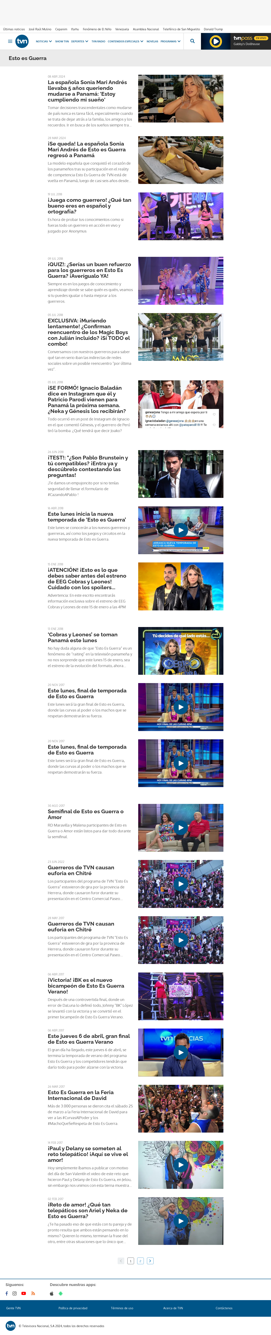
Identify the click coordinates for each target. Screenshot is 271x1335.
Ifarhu (75, 29)
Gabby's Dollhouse (247, 44)
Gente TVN (13, 1308)
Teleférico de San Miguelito (181, 29)
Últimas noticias (14, 29)
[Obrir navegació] (10, 41)
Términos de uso (122, 1308)
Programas (171, 41)
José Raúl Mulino (40, 29)
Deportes (80, 41)
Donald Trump (213, 29)
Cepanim (61, 29)
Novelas (152, 41)
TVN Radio (98, 41)
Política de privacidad (73, 1308)
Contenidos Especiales (126, 41)
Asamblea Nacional (146, 29)
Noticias (44, 41)
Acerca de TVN (173, 1308)
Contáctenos (224, 1308)
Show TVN (62, 41)
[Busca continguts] (192, 41)
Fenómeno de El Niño (97, 29)
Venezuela (122, 29)
